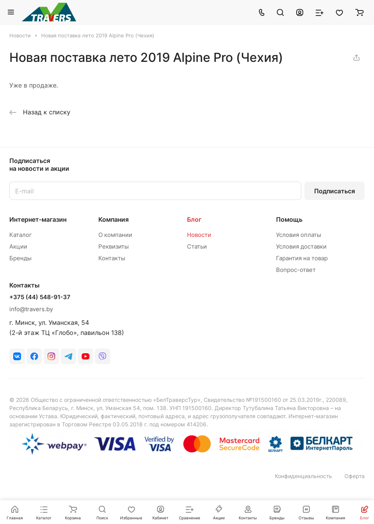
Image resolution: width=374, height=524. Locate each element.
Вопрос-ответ (296, 269)
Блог (194, 219)
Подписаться (334, 191)
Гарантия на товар (302, 258)
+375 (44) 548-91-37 (39, 297)
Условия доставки (301, 246)
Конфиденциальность (303, 476)
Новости (199, 234)
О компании (115, 234)
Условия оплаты (298, 234)
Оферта (354, 476)
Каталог (20, 234)
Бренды (20, 258)
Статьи (197, 246)
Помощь (289, 219)
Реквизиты (113, 246)
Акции (18, 246)
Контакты (111, 258)
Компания (113, 219)
